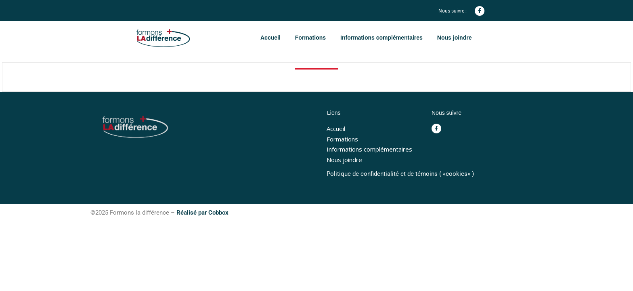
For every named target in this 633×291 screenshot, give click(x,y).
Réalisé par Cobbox (202, 212)
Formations (310, 37)
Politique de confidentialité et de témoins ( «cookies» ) (400, 173)
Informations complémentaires (381, 37)
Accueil (270, 37)
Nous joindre (454, 37)
